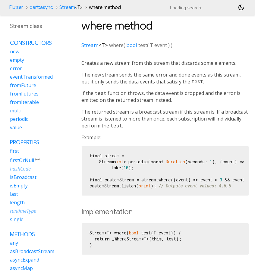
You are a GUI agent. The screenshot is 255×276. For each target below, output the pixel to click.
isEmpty (19, 185)
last (14, 194)
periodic (19, 119)
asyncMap (21, 268)
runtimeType (23, 211)
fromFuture (23, 85)
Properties (24, 142)
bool (131, 45)
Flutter (16, 8)
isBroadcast (23, 177)
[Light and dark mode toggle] (241, 7)
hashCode (20, 168)
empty (17, 60)
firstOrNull (22, 160)
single (17, 219)
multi (15, 110)
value (16, 127)
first (14, 151)
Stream (71, 8)
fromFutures (24, 93)
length (17, 202)
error (16, 68)
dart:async (41, 8)
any (14, 243)
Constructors (31, 43)
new (14, 51)
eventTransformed (31, 77)
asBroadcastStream (32, 251)
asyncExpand (24, 259)
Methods (22, 234)
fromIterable (24, 102)
